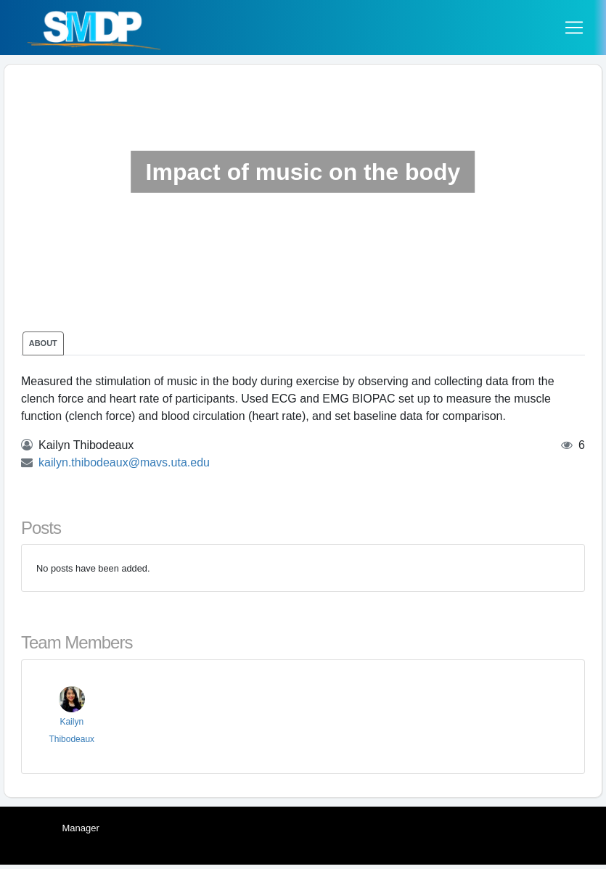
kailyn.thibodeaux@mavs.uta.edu (124, 462)
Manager (80, 828)
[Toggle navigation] (574, 27)
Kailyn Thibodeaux (71, 718)
